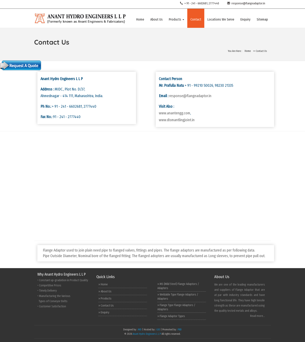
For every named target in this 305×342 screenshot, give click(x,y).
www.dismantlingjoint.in (177, 120)
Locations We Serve (220, 19)
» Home (103, 284)
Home (140, 19)
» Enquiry (103, 312)
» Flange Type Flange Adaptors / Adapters (176, 307)
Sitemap (262, 19)
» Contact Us (106, 305)
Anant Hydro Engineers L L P (147, 333)
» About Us (104, 291)
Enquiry (245, 19)
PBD (180, 329)
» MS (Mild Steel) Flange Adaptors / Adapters (178, 286)
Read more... (257, 316)
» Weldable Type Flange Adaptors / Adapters (177, 296)
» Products (104, 298)
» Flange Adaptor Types (171, 316)
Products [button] (176, 19)
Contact (195, 19)
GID (158, 329)
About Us (156, 19)
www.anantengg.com (174, 113)
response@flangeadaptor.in (245, 3)
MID (139, 329)
